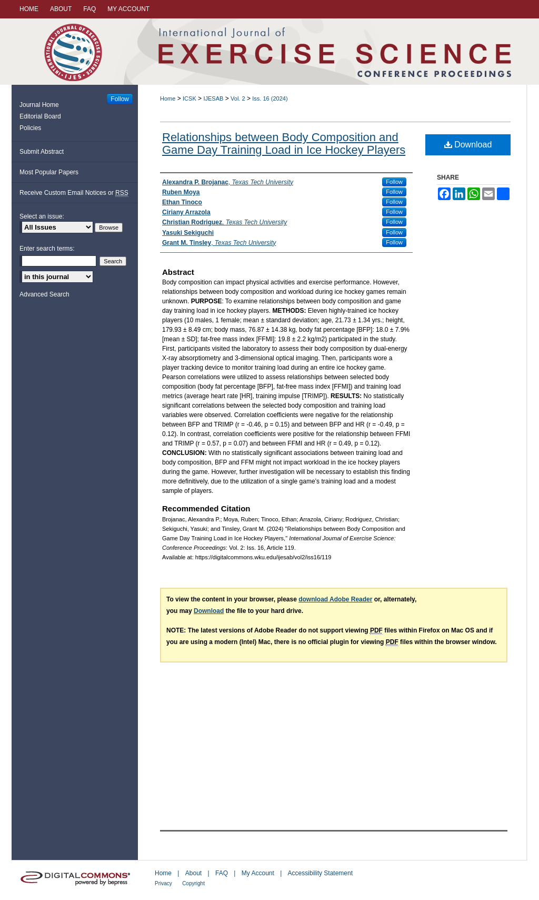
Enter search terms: (47, 248)
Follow (394, 182)
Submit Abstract (41, 151)
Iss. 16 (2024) (269, 98)
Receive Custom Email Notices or (73, 193)
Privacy (163, 883)
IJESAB (213, 98)
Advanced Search (44, 294)
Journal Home (39, 104)
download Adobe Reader (335, 599)
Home (167, 98)
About (193, 873)
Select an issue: (41, 216)
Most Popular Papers (48, 172)
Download (468, 144)
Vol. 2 (238, 98)
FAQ (221, 873)
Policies (30, 128)
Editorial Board (40, 116)
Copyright (193, 883)
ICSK (189, 98)
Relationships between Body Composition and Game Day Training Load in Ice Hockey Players (283, 143)
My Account (258, 873)
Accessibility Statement (320, 873)
